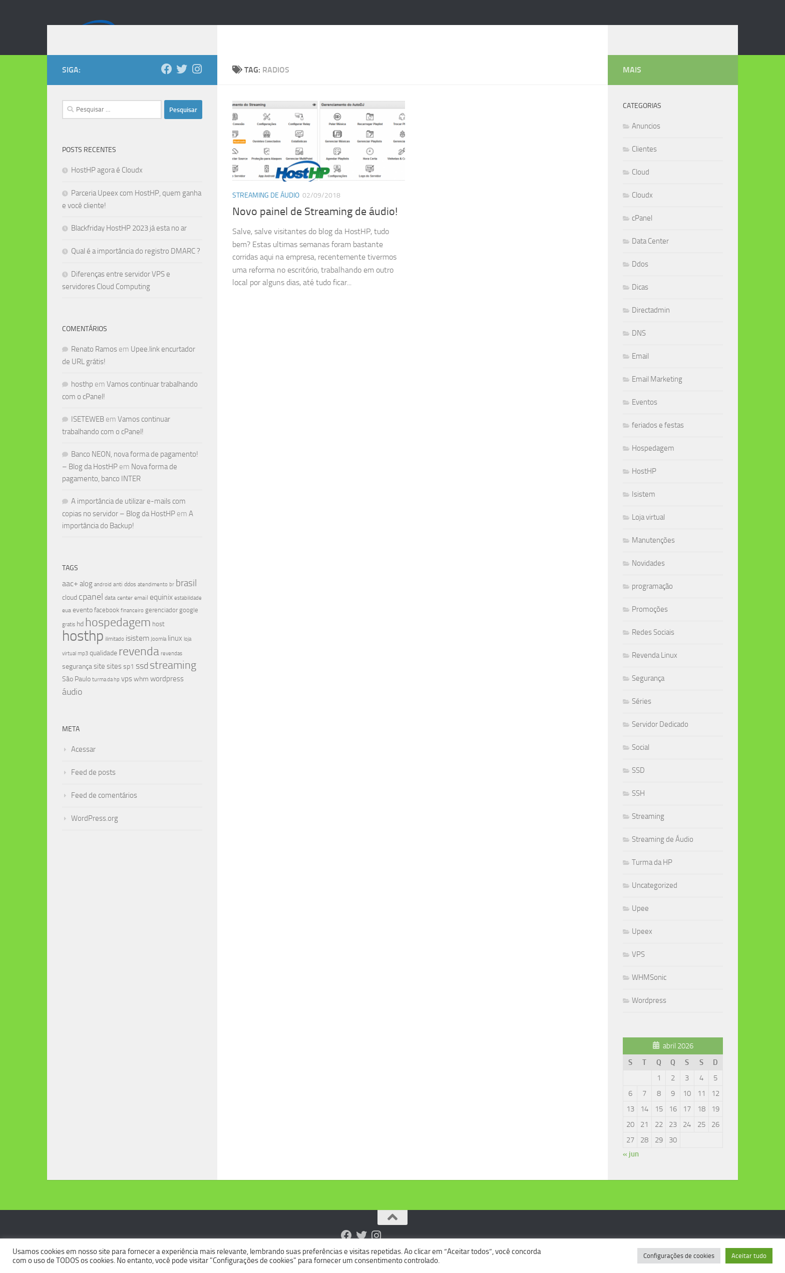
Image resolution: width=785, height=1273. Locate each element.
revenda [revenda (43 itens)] (139, 666)
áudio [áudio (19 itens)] (72, 706)
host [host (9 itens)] (158, 639)
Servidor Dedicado (660, 739)
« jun (631, 1168)
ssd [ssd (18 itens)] (142, 680)
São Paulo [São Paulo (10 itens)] (76, 694)
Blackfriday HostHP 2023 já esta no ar (129, 243)
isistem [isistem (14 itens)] (137, 653)
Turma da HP (652, 877)
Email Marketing (657, 394)
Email (640, 371)
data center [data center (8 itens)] (119, 612)
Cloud (640, 187)
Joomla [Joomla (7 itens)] (158, 653)
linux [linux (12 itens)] (175, 653)
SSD (638, 785)
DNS (639, 348)
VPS (638, 969)
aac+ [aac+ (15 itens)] (70, 598)
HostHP (644, 486)
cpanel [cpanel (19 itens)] (91, 611)
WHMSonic (649, 992)
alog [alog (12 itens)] (86, 598)
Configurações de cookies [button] (678, 1255)
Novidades (648, 578)
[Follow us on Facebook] (166, 84)
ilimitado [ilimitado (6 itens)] (114, 654)
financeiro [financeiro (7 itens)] (132, 625)
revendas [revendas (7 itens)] (171, 668)
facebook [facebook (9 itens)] (106, 625)
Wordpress (649, 1015)
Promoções (650, 624)
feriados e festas (658, 440)
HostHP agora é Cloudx (107, 185)
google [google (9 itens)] (188, 625)
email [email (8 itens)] (141, 612)
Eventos (644, 417)
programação (652, 601)
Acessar (83, 764)
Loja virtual (648, 532)
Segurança (648, 693)
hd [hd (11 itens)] (80, 639)
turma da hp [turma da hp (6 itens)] (106, 694)
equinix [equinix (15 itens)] (161, 612)
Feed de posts (93, 787)
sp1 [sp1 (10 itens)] (128, 681)
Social (640, 762)
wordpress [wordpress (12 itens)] (167, 693)
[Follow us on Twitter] (181, 84)
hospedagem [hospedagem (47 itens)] (118, 637)
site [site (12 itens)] (99, 681)
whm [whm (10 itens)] (141, 694)
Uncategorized (654, 900)
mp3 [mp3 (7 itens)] (83, 668)
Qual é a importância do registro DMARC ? (135, 266)
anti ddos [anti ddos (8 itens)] (124, 599)
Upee (640, 923)
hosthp (82, 399)
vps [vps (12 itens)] (126, 693)
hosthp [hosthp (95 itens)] (83, 651)
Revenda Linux (654, 670)
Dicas (640, 302)
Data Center (650, 256)
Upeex (642, 946)
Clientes (644, 164)
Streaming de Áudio (265, 210)
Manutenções (653, 555)
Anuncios (646, 141)
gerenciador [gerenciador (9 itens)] (161, 625)
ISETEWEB (87, 434)
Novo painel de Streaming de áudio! (315, 226)
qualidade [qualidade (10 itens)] (103, 668)
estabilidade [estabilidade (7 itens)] (188, 612)
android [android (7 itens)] (103, 599)
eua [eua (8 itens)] (66, 625)
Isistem (643, 509)
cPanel (642, 233)
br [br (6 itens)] (171, 599)
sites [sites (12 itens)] (114, 681)
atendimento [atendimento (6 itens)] (153, 599)
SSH (638, 808)
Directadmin (651, 325)
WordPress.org (94, 833)
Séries (641, 716)
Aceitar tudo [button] (748, 1255)
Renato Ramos (94, 364)
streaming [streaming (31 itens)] (173, 680)
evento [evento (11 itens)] (83, 625)
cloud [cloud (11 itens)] (69, 612)
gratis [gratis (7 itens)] (68, 639)
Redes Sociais (653, 647)
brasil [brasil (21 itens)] (186, 598)
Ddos (640, 279)
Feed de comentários (104, 810)
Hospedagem (653, 463)
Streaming (648, 831)
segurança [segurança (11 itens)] (77, 681)
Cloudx (642, 210)
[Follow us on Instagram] (196, 84)
